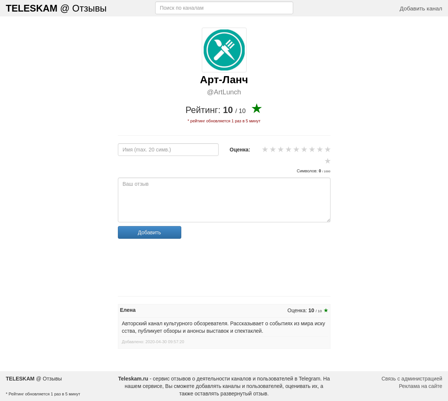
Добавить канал (421, 8)
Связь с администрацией (412, 379)
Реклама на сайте (420, 386)
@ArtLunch (224, 92)
